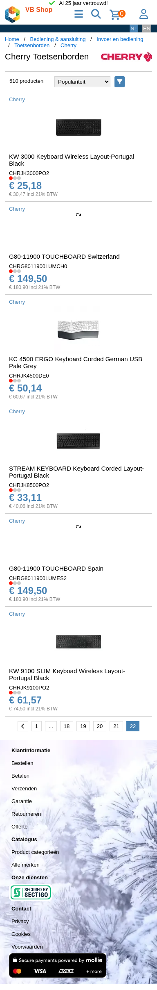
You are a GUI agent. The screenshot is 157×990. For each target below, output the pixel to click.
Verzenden (24, 788)
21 (116, 726)
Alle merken (25, 865)
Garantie (21, 801)
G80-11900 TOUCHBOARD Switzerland (64, 256)
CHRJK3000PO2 (29, 173)
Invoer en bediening (119, 39)
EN (146, 28)
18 (67, 726)
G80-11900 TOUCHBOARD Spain (56, 568)
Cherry (68, 45)
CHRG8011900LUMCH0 (38, 266)
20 (100, 726)
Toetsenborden (31, 45)
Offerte (19, 827)
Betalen (20, 776)
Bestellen (22, 763)
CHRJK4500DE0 (29, 376)
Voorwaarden (27, 947)
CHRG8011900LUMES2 (38, 578)
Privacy (20, 921)
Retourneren (26, 814)
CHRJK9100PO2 (29, 688)
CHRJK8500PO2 (29, 485)
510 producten (26, 81)
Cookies (21, 934)
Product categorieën (35, 852)
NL (133, 28)
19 (83, 726)
